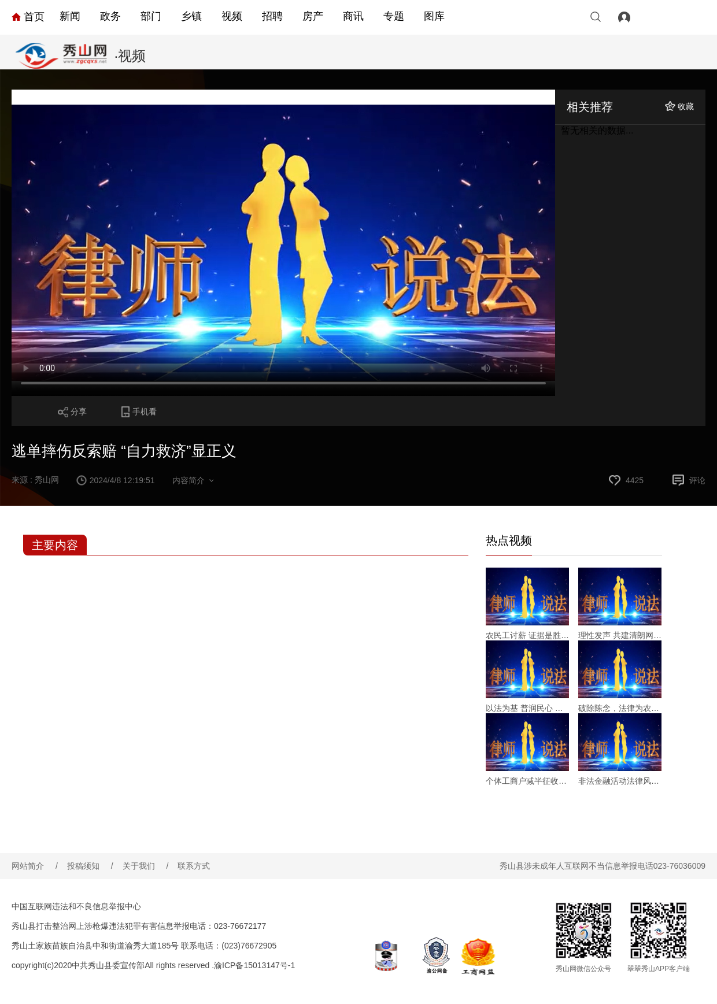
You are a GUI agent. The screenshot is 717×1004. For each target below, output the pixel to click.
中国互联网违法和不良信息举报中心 (76, 906)
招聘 (272, 16)
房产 (312, 16)
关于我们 (146, 865)
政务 (110, 16)
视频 (231, 16)
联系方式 (194, 865)
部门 (151, 16)
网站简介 (35, 865)
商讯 (353, 16)
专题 (393, 16)
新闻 (70, 16)
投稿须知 (90, 865)
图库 (434, 16)
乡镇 (191, 16)
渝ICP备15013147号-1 (254, 965)
